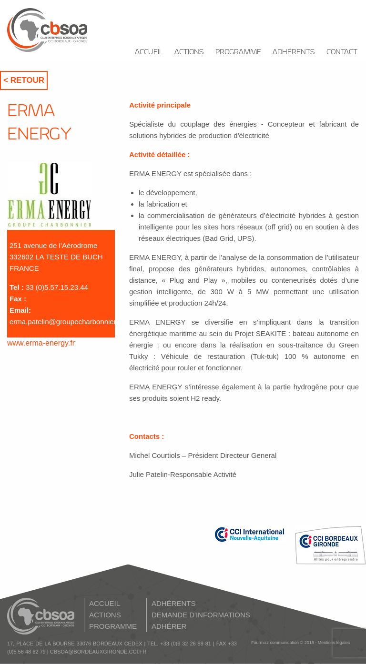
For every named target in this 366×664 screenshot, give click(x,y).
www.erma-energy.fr (41, 343)
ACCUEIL (149, 52)
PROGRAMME (238, 52)
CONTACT (341, 52)
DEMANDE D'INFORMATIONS (201, 615)
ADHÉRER (169, 626)
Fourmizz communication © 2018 (282, 642)
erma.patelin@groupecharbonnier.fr (66, 321)
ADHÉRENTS (294, 52)
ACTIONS (189, 52)
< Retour (23, 80)
